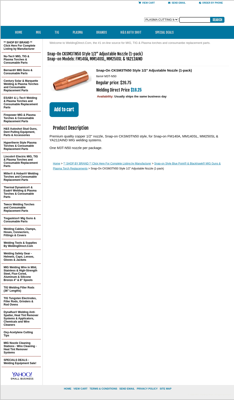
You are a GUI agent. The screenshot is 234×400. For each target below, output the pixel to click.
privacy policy (147, 388)
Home (18, 32)
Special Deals (164, 32)
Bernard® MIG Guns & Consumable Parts (18, 72)
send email (177, 3)
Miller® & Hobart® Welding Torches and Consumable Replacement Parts (21, 176)
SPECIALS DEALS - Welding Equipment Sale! (20, 361)
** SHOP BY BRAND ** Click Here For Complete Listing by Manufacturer (107, 163)
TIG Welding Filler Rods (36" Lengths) (19, 289)
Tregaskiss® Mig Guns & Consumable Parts (20, 220)
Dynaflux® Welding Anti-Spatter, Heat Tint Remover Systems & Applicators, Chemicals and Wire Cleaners (21, 318)
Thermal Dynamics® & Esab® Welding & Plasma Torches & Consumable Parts (20, 192)
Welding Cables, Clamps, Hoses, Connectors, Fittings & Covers (20, 232)
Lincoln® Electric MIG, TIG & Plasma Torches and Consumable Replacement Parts (21, 161)
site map (166, 388)
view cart (80, 388)
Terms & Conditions (103, 388)
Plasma (79, 32)
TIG (58, 32)
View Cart (146, 3)
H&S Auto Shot (131, 32)
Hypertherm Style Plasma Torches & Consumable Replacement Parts (20, 146)
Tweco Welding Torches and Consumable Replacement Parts (19, 207)
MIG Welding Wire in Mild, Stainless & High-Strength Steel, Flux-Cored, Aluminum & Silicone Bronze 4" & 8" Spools (20, 274)
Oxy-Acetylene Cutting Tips (18, 334)
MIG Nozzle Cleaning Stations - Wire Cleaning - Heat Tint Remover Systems (20, 347)
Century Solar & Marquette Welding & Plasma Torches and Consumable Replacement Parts (21, 85)
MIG (40, 32)
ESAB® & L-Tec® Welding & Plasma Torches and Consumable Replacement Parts (21, 102)
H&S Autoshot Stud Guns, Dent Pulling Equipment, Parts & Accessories (20, 132)
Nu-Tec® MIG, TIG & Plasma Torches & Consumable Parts (16, 59)
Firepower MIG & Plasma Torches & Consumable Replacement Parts (20, 118)
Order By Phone (211, 3)
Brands (103, 32)
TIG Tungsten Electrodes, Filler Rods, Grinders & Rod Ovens (20, 301)
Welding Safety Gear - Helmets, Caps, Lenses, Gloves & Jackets (19, 256)
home (67, 388)
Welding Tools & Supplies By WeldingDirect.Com (20, 244)
